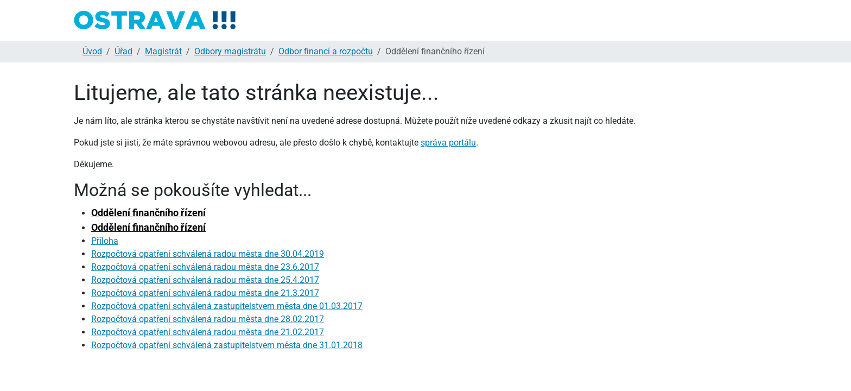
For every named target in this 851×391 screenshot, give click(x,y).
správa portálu (448, 142)
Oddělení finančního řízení (148, 212)
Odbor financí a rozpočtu (325, 51)
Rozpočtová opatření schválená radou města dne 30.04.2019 (207, 254)
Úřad (123, 51)
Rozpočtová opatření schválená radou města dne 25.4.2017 (205, 280)
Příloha (104, 241)
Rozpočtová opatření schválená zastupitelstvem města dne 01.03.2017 (227, 306)
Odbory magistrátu (230, 51)
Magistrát (163, 51)
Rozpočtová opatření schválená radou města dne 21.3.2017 (205, 293)
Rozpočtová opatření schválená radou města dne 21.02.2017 (207, 332)
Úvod (92, 51)
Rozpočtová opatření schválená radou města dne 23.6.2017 (205, 267)
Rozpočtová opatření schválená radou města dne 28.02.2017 (207, 319)
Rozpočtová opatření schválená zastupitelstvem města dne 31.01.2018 (227, 345)
